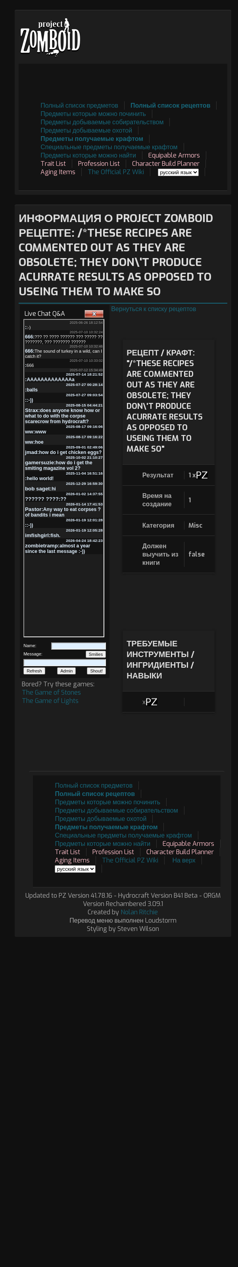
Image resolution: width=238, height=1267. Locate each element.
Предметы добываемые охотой (86, 130)
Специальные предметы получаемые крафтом (108, 147)
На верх (183, 860)
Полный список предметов (79, 105)
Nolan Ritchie (139, 912)
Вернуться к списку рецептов (153, 309)
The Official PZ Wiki (116, 172)
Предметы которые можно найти (88, 155)
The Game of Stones (51, 692)
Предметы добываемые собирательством (101, 122)
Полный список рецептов (171, 105)
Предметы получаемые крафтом (91, 139)
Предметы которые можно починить (93, 114)
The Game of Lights (50, 701)
